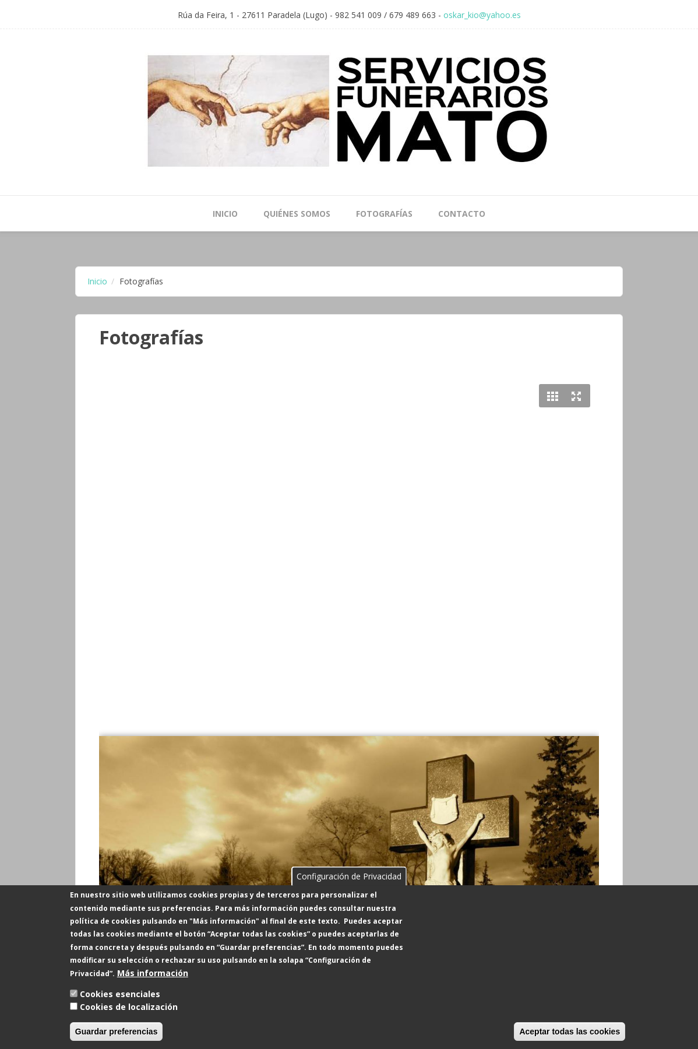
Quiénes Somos (296, 213)
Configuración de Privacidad (349, 877)
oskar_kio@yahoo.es (482, 14)
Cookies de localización (129, 1008)
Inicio (225, 213)
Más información (152, 974)
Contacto (461, 213)
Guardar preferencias (116, 1032)
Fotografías (384, 213)
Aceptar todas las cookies (569, 1032)
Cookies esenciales (120, 995)
